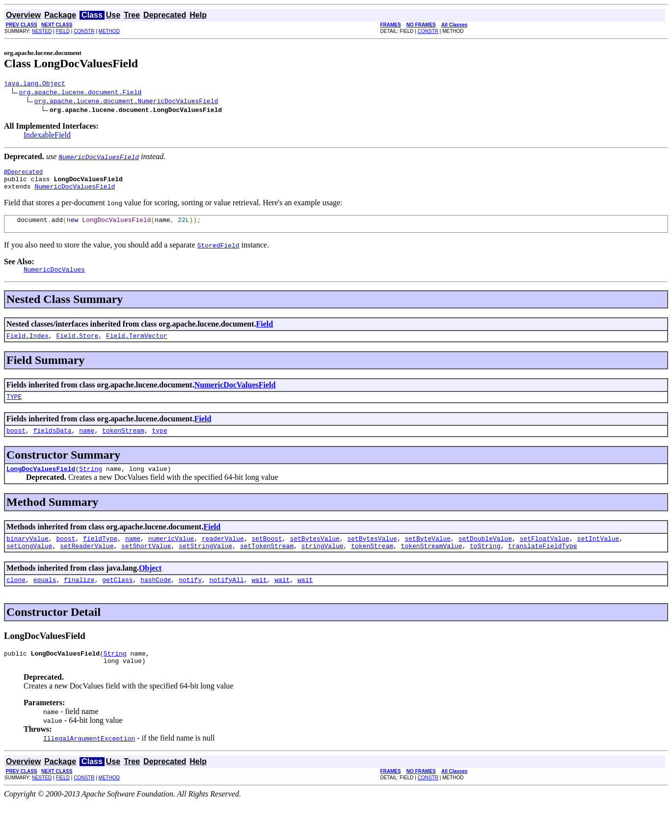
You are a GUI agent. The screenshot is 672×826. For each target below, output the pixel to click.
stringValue (322, 564)
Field (264, 334)
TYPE (14, 409)
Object (150, 587)
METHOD (109, 31)
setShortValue (146, 564)
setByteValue (427, 555)
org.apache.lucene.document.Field (80, 93)
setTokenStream (267, 564)
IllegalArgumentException (89, 761)
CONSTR (84, 31)
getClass (117, 600)
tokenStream (123, 445)
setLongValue (29, 564)
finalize (79, 600)
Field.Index (27, 347)
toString (485, 564)
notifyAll (227, 600)
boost (16, 445)
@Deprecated (23, 174)
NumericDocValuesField (74, 192)
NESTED (42, 31)
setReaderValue (86, 564)
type (159, 445)
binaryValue (27, 555)
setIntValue (598, 555)
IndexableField (47, 136)
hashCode (155, 600)
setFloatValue (544, 555)
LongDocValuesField (40, 484)
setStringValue (205, 564)
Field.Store (77, 347)
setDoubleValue (485, 555)
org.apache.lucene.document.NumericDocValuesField (126, 102)
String (90, 484)
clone (16, 600)
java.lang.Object (34, 84)
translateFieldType (542, 564)
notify (190, 600)
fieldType (100, 555)
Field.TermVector (136, 347)
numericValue (171, 555)
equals (44, 600)
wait (259, 600)
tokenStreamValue (431, 564)
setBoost (266, 555)
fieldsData (52, 445)
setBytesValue (314, 555)
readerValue (223, 555)
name (86, 445)
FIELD (63, 31)
